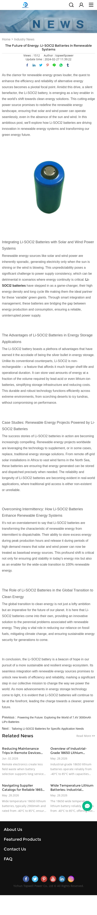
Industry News (24, 39)
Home (6, 39)
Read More (85, 736)
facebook (27, 65)
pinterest (48, 65)
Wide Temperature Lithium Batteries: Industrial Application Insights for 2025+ (71, 788)
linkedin (34, 65)
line (54, 65)
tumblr (68, 65)
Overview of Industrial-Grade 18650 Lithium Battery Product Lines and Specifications (71, 751)
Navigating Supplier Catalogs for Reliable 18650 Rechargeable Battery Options (23, 788)
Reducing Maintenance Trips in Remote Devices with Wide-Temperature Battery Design (21, 751)
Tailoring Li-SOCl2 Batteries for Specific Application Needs (48, 728)
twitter (41, 65)
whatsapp (61, 65)
